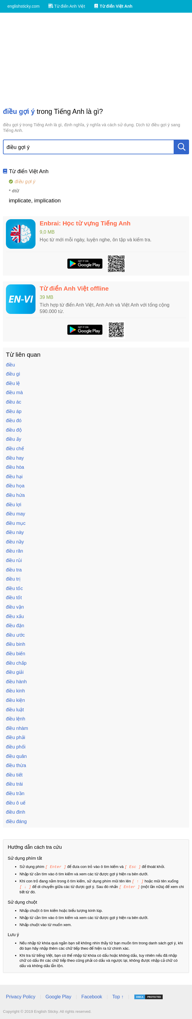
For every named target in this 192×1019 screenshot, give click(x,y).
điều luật (15, 709)
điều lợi (13, 504)
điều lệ (13, 383)
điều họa (15, 485)
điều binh (15, 644)
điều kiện (15, 700)
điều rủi (14, 560)
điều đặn (15, 625)
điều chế (15, 448)
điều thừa (16, 765)
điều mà (14, 392)
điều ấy (13, 439)
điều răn (14, 550)
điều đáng (16, 821)
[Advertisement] (96, 60)
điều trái (14, 784)
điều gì (13, 373)
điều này (15, 532)
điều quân (16, 756)
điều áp (14, 411)
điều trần (15, 793)
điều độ (14, 429)
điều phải (15, 737)
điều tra (14, 569)
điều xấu (15, 616)
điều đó (14, 420)
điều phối (15, 746)
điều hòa (15, 467)
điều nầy (15, 541)
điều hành (16, 681)
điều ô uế (15, 802)
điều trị (13, 578)
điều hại (14, 476)
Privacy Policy (21, 995)
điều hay (15, 458)
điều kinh (15, 690)
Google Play (58, 995)
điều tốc (14, 588)
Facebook (91, 995)
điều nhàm (17, 728)
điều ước (15, 635)
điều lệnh (15, 718)
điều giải (15, 672)
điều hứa (15, 495)
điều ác (13, 401)
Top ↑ (117, 995)
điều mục (15, 523)
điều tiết (14, 774)
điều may (15, 513)
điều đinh (15, 812)
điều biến (15, 653)
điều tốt (14, 597)
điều (10, 364)
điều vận (15, 607)
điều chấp (16, 663)
